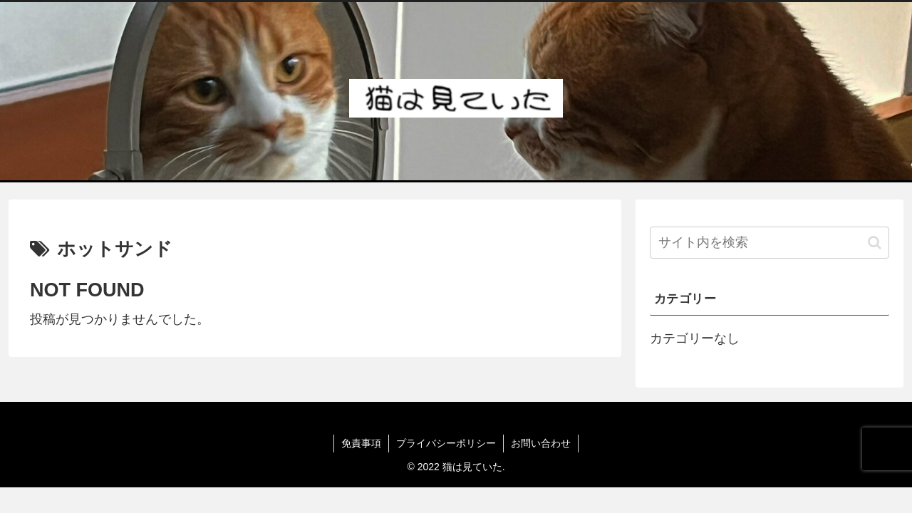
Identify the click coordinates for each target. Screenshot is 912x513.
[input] (769, 243)
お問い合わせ (541, 443)
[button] (874, 242)
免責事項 (361, 443)
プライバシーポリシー (446, 443)
